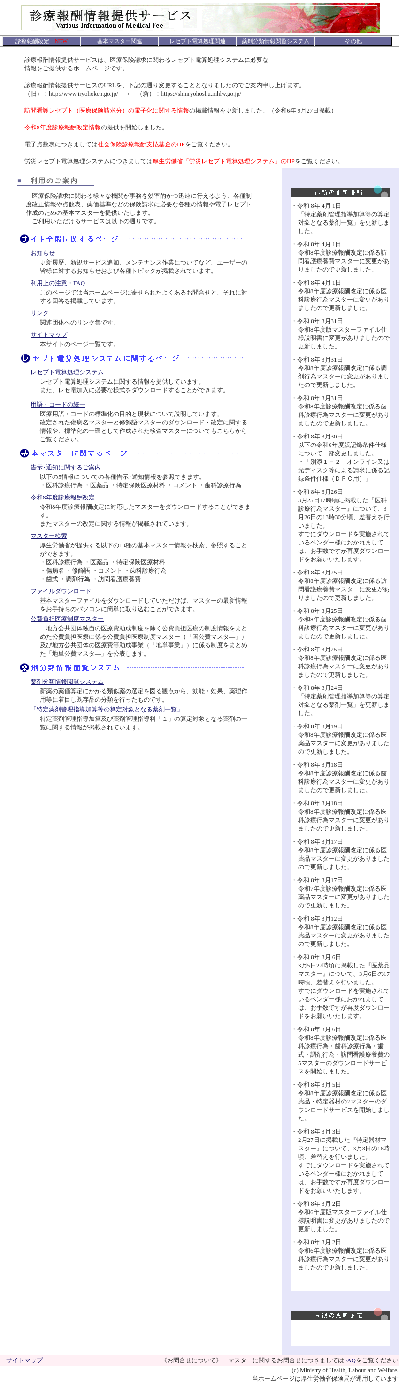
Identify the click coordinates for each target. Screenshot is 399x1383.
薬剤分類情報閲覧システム (67, 681)
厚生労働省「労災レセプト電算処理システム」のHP (224, 161)
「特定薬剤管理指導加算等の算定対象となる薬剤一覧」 (107, 709)
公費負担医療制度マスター (67, 618)
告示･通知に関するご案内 (66, 467)
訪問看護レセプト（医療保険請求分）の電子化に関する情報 (106, 110)
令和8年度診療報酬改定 (63, 497)
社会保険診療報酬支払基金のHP (141, 144)
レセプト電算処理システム (67, 372)
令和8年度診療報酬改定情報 (62, 127)
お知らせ (43, 253)
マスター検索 (49, 535)
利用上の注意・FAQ (58, 283)
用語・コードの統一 (58, 404)
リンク (40, 313)
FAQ (350, 1360)
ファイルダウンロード (61, 591)
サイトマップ (49, 334)
